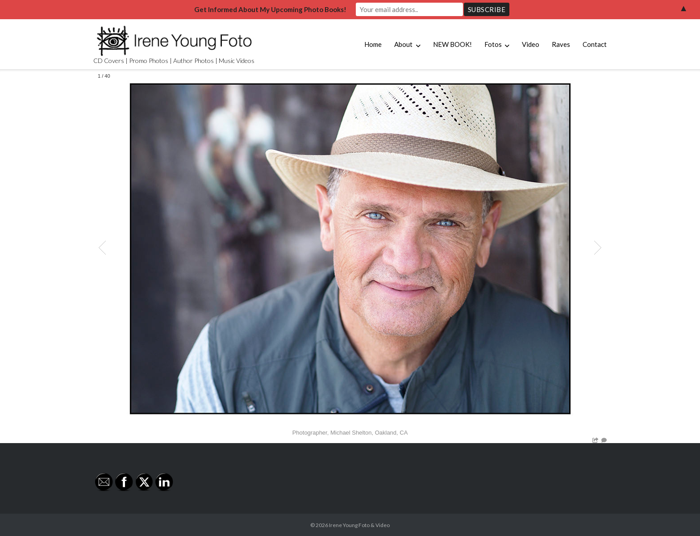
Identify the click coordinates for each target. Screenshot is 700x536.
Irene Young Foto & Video (359, 525)
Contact (595, 44)
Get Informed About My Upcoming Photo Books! (270, 9)
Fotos (493, 44)
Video (530, 44)
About (403, 44)
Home (373, 44)
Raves (561, 44)
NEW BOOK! (452, 44)
